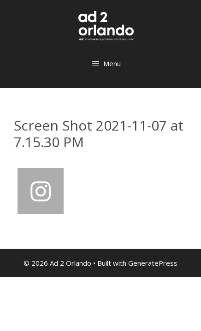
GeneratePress (152, 263)
